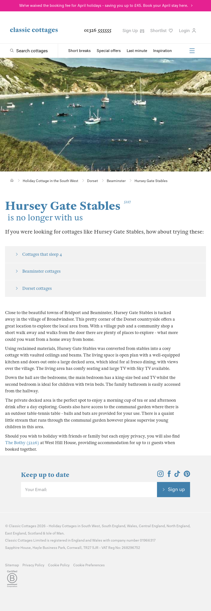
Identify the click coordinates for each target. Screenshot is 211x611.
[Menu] (192, 50)
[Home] (12, 180)
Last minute (137, 50)
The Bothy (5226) (22, 442)
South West (90, 526)
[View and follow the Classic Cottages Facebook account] (169, 475)
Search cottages (32, 50)
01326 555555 (97, 30)
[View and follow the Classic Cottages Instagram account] (160, 475)
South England (113, 526)
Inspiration (162, 50)
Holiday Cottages (63, 526)
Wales (132, 526)
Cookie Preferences (89, 565)
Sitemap (12, 565)
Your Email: (36, 489)
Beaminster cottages (41, 271)
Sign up (176, 489)
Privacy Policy (33, 565)
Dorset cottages (37, 288)
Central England (152, 526)
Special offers (109, 50)
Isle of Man (55, 533)
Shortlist (161, 30)
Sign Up (133, 30)
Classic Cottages (22, 526)
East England (15, 533)
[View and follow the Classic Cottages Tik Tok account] (177, 475)
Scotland (35, 533)
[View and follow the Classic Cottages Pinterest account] (187, 475)
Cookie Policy (59, 565)
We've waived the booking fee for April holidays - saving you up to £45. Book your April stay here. (103, 5)
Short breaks (79, 50)
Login (187, 30)
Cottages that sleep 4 (42, 254)
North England (178, 526)
